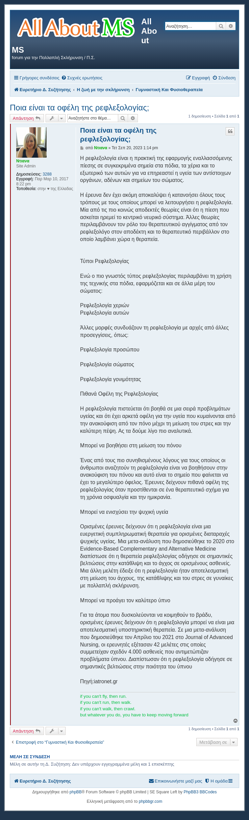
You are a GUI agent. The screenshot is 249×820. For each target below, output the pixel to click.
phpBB (76, 792)
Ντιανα (22, 161)
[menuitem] (81, 78)
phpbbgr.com (150, 801)
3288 (47, 174)
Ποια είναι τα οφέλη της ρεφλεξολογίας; (79, 107)
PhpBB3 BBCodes (200, 792)
